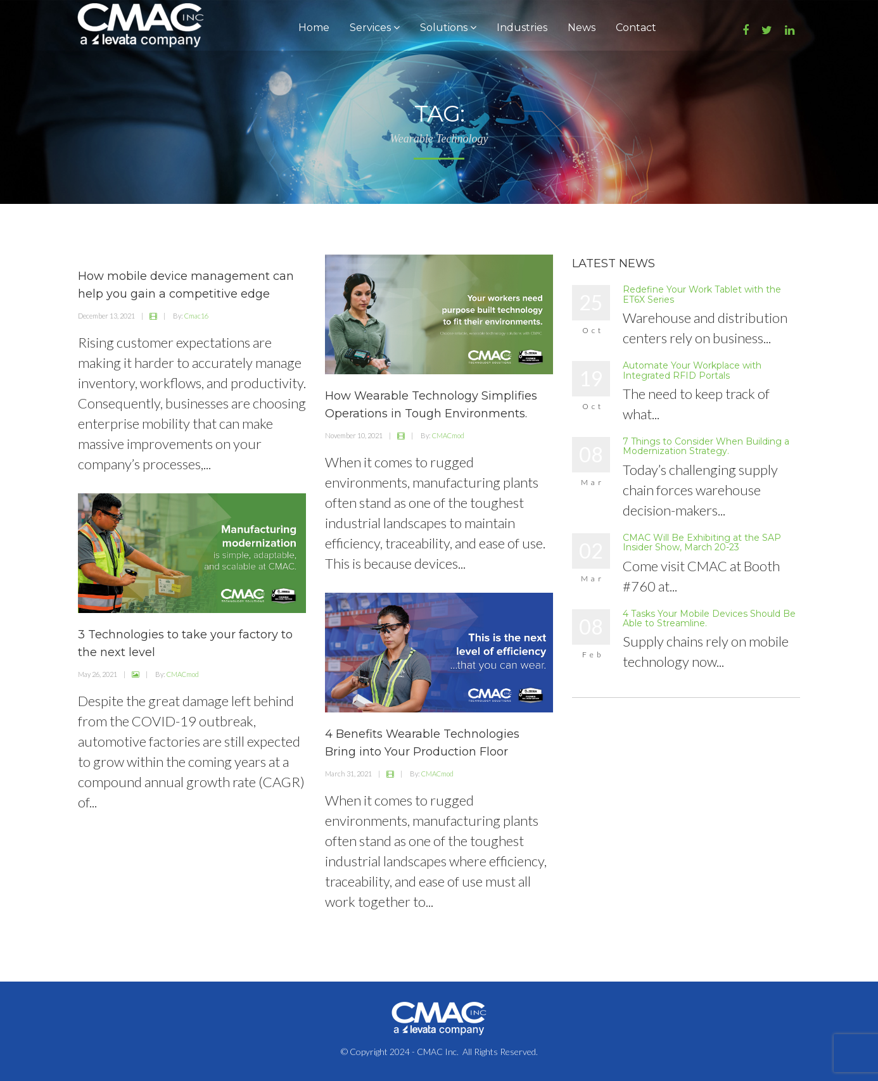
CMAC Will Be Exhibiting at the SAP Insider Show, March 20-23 (702, 542)
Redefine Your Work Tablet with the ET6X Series (702, 294)
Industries (522, 28)
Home (313, 28)
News (581, 28)
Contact (636, 28)
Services (375, 28)
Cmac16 (196, 316)
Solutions (448, 28)
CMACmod (448, 435)
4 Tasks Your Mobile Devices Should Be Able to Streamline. (709, 618)
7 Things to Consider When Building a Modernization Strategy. (706, 446)
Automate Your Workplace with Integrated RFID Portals (692, 370)
